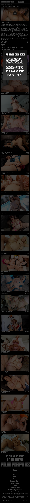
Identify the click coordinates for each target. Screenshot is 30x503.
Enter (10, 75)
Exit (19, 75)
